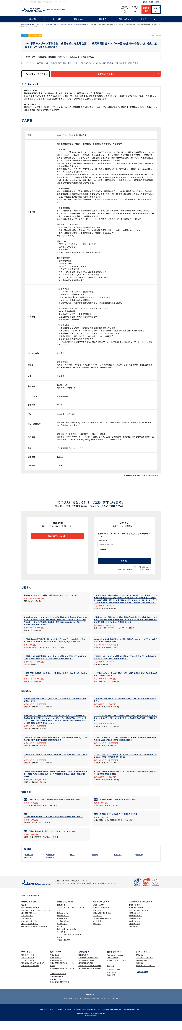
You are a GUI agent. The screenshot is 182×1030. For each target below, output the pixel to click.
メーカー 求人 (62, 932)
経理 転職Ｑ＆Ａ (56, 988)
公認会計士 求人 (98, 914)
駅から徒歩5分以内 (98, 63)
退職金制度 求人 (134, 927)
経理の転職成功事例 (85, 972)
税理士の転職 (112, 981)
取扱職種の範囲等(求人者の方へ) (137, 1018)
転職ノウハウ (79, 19)
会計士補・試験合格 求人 (102, 916)
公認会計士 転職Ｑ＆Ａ (58, 983)
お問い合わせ (39, 1018)
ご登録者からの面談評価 (30, 974)
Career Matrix (112, 966)
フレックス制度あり (83, 63)
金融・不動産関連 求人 (29, 932)
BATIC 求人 (97, 932)
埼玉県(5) (29, 866)
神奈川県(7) (118, 863)
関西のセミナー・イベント (145, 974)
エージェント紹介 (27, 969)
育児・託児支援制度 (138, 63)
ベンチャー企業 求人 (136, 916)
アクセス (49, 1018)
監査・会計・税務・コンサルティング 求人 (36, 919)
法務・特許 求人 (27, 927)
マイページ (156, 8)
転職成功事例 (83, 964)
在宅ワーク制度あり (55, 63)
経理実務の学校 (87, 1007)
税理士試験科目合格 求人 (102, 922)
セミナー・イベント (149, 19)
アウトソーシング (107, 1007)
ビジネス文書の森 (120, 1007)
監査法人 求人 (62, 914)
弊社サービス (47, 527)
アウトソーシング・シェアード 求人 (70, 943)
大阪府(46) (51, 863)
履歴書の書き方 (55, 966)
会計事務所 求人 (63, 924)
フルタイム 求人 (134, 930)
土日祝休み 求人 (134, 932)
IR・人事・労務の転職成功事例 (89, 977)
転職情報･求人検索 (52, 24)
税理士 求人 (97, 919)
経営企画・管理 (65, 24)
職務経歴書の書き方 (57, 969)
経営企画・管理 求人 (28, 922)
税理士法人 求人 (63, 922)
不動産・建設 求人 (63, 949)
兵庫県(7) (95, 863)
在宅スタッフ (76, 1007)
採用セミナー (140, 964)
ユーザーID (102, 541)
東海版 (157, 2)
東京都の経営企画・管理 (80, 24)
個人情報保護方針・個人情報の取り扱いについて (86, 1018)
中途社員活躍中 (43, 63)
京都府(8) (73, 863)
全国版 (145, 2)
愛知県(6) (140, 863)
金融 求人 (60, 946)
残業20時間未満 (70, 63)
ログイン (124, 563)
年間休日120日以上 (152, 63)
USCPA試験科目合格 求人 (102, 927)
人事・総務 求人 (27, 924)
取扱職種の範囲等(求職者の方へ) (114, 1018)
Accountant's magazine (116, 964)
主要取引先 (65, 1018)
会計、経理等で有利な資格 (59, 991)
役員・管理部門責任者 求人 (31, 916)
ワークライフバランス (29, 63)
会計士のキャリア (126, 19)
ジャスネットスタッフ (63, 1007)
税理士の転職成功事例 (86, 969)
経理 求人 (24, 914)
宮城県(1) (51, 866)
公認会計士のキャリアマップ (117, 969)
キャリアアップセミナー (144, 966)
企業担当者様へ (142, 980)
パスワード (102, 550)
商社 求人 (60, 935)
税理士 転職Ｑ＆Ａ (56, 985)
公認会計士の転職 (113, 978)
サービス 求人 (62, 941)
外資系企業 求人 (134, 922)
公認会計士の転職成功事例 (88, 966)
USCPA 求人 (97, 924)
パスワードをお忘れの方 (141, 570)
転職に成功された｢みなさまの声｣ (33, 972)
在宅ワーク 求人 (134, 914)
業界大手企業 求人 (135, 924)
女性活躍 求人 (134, 935)
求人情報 (33, 19)
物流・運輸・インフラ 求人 (67, 938)
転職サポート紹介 (27, 964)
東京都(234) (30, 863)
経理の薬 (96, 1007)
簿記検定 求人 (98, 930)
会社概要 (57, 1018)
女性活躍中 (126, 63)
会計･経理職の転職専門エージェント (32, 24)
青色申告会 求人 (63, 927)
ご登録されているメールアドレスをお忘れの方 (133, 573)
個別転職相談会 (141, 969)
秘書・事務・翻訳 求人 (29, 930)
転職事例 (102, 19)
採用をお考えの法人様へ (57, 9)
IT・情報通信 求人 (63, 930)
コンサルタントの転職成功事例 (89, 974)
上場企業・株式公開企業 (113, 63)
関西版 (151, 2)
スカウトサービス (27, 966)
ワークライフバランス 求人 (138, 919)
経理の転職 (111, 984)
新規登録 (146, 8)
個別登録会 (140, 972)
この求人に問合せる (109, 74)
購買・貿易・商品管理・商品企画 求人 (35, 935)
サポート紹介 (56, 19)
